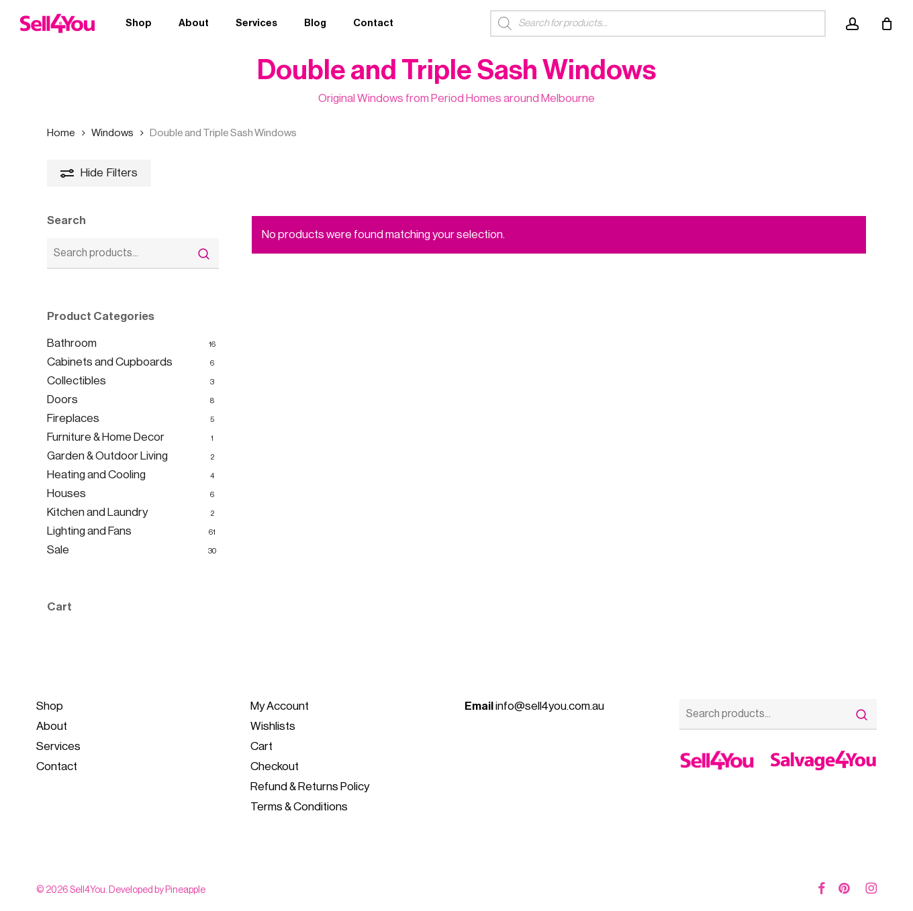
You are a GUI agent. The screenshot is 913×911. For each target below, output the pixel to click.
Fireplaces (73, 418)
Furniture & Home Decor (105, 437)
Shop (49, 706)
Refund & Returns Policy (309, 786)
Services (58, 746)
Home (61, 132)
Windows (112, 132)
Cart (261, 746)
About (51, 726)
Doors (62, 399)
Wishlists (272, 726)
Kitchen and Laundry (97, 512)
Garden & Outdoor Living (107, 456)
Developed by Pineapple (157, 890)
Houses (66, 493)
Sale (58, 549)
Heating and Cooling (96, 474)
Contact (56, 766)
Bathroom (72, 343)
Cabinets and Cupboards (110, 362)
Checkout (274, 766)
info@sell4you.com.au (534, 706)
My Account (279, 706)
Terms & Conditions (299, 806)
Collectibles (76, 380)
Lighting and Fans (89, 531)
